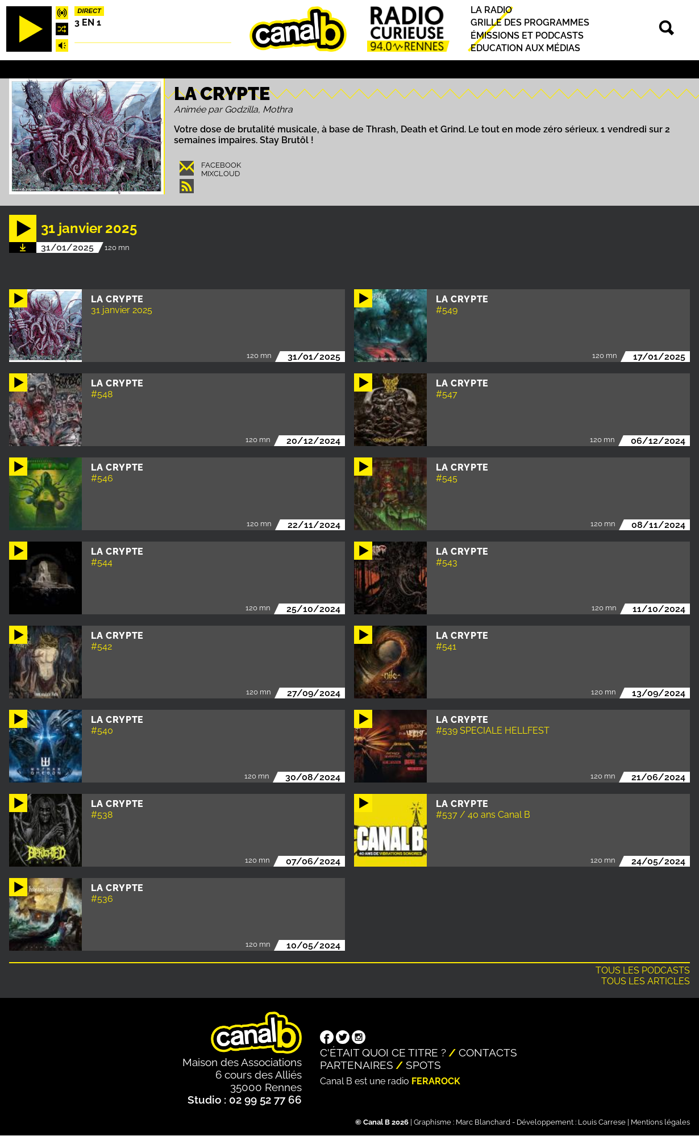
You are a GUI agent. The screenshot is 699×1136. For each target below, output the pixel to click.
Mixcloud (220, 173)
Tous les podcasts (643, 970)
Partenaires (356, 1065)
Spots (423, 1065)
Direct (89, 10)
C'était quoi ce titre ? (383, 1052)
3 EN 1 (87, 22)
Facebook (221, 165)
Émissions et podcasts (527, 35)
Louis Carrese (602, 1122)
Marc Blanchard (483, 1122)
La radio (491, 10)
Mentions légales (660, 1122)
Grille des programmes (530, 23)
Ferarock (435, 1081)
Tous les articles (645, 981)
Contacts (488, 1052)
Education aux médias (525, 48)
